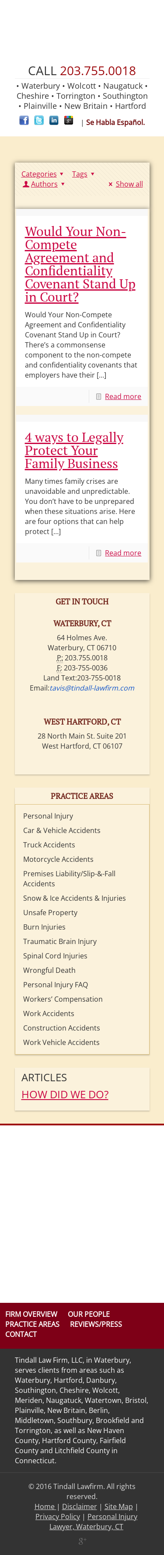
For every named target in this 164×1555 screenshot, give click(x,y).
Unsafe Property (50, 912)
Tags (84, 174)
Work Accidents (48, 1013)
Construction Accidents (61, 1028)
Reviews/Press (96, 1324)
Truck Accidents (49, 845)
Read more (123, 396)
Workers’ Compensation (63, 999)
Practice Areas (32, 1324)
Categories (43, 174)
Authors (44, 184)
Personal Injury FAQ (55, 984)
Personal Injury (48, 816)
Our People (89, 1314)
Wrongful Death (49, 970)
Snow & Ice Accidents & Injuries (74, 898)
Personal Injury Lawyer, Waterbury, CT (93, 1521)
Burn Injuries (44, 927)
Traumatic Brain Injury (60, 941)
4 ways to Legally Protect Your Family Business (74, 450)
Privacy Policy (57, 1516)
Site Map (119, 1506)
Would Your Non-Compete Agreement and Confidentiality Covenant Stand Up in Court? (80, 263)
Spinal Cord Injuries (55, 956)
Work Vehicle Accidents (61, 1042)
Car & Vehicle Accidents (62, 830)
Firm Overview (31, 1314)
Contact (21, 1334)
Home (45, 1506)
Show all (124, 184)
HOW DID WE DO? (64, 1094)
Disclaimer (79, 1506)
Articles (44, 1077)
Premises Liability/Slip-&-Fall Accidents (69, 879)
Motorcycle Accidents (58, 859)
